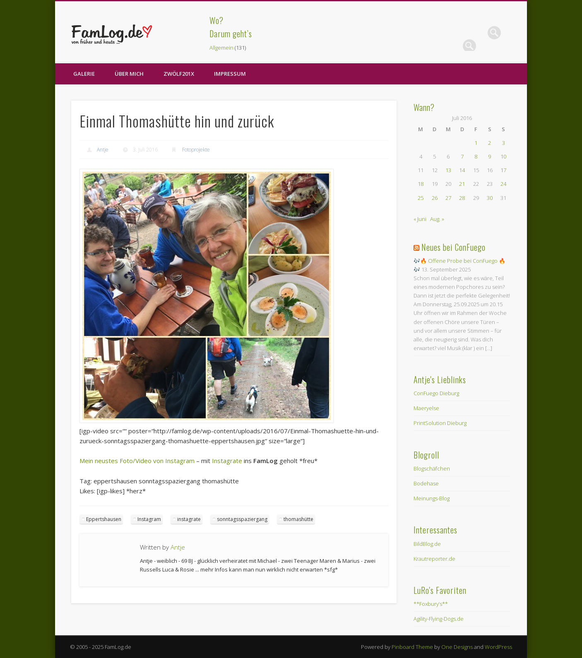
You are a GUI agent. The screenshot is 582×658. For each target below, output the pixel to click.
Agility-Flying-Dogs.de (439, 618)
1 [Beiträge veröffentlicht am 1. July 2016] (475, 142)
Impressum (230, 73)
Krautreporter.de (434, 558)
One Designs (457, 647)
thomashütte (298, 519)
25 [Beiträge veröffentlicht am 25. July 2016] (420, 198)
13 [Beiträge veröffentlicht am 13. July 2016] (448, 170)
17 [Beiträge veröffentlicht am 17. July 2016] (503, 170)
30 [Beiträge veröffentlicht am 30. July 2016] (490, 198)
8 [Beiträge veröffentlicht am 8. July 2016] (475, 156)
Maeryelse (426, 408)
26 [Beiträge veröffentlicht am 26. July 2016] (435, 198)
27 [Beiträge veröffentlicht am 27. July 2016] (448, 198)
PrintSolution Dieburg (440, 423)
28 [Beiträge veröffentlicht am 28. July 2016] (462, 198)
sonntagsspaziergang (242, 519)
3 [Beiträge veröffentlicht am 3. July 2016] (503, 142)
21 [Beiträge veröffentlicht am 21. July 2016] (462, 183)
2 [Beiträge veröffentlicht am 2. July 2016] (489, 142)
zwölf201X (179, 73)
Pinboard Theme (412, 647)
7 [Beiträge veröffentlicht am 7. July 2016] (462, 156)
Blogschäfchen (432, 468)
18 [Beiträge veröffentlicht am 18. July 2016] (420, 183)
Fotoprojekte (196, 149)
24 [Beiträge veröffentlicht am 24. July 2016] (503, 183)
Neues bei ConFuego (453, 247)
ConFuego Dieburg (436, 393)
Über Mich (129, 73)
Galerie (84, 73)
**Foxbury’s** (431, 604)
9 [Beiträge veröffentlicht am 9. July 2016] (489, 156)
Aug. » (437, 219)
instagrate (189, 519)
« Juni (420, 219)
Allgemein (221, 47)
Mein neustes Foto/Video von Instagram (137, 460)
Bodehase (426, 483)
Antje (102, 149)
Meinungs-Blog (432, 498)
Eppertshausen (103, 519)
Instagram (149, 519)
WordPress (498, 647)
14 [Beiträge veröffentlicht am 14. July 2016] (462, 170)
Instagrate (227, 460)
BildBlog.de (427, 544)
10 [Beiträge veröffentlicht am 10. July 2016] (503, 156)
